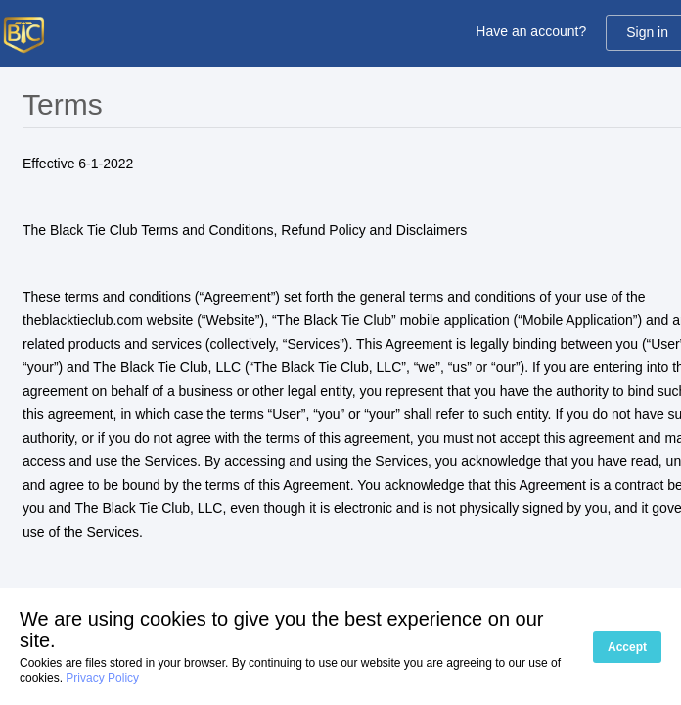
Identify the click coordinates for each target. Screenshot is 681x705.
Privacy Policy (102, 677)
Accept (627, 647)
